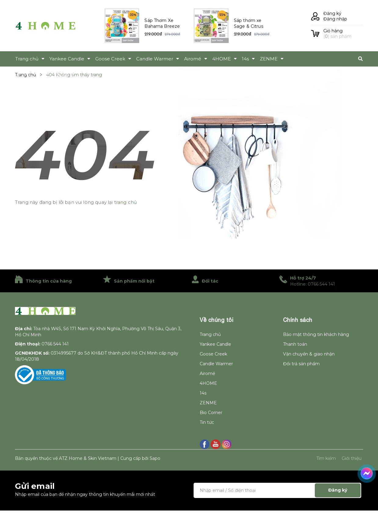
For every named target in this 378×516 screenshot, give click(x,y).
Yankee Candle (215, 344)
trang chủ (125, 202)
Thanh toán (295, 344)
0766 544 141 (55, 344)
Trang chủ (210, 334)
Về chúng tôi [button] (216, 320)
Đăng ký (332, 13)
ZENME (208, 403)
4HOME (208, 383)
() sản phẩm (343, 33)
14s (203, 393)
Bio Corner (211, 412)
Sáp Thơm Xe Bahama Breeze (162, 23)
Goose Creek (213, 354)
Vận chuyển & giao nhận (309, 354)
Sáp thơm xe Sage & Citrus (248, 23)
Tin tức (207, 422)
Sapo (155, 458)
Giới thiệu (352, 458)
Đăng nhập (335, 19)
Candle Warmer (216, 363)
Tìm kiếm (326, 458)
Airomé (207, 373)
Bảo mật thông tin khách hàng (316, 334)
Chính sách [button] (297, 320)
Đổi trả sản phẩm (301, 363)
